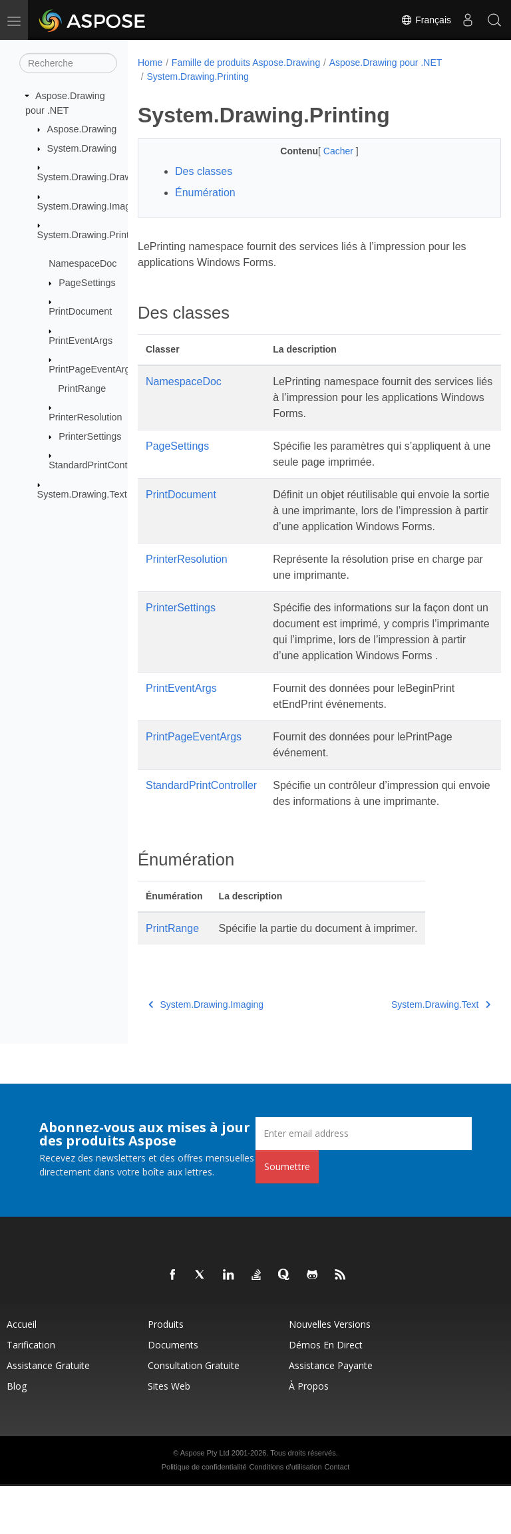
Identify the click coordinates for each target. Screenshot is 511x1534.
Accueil (22, 1372)
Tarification (31, 1392)
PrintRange (82, 388)
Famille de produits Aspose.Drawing (246, 62)
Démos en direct (326, 1392)
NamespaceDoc (82, 263)
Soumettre (287, 1214)
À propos (309, 1434)
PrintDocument (80, 311)
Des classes (203, 171)
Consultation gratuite (194, 1413)
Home (150, 62)
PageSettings (87, 282)
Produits (166, 1372)
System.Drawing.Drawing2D (97, 177)
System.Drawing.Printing (89, 235)
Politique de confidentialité (204, 1515)
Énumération (205, 192)
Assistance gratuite (48, 1413)
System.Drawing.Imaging (90, 205)
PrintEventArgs (80, 340)
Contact (336, 1515)
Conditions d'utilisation (285, 1515)
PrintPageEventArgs (92, 369)
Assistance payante (331, 1413)
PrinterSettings (90, 436)
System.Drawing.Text (82, 494)
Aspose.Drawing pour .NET (385, 62)
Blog (17, 1434)
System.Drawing (82, 148)
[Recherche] (68, 63)
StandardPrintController (98, 465)
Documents (173, 1392)
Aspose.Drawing (82, 129)
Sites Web (169, 1434)
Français (426, 20)
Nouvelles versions (330, 1372)
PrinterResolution (85, 417)
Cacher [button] (326, 151)
